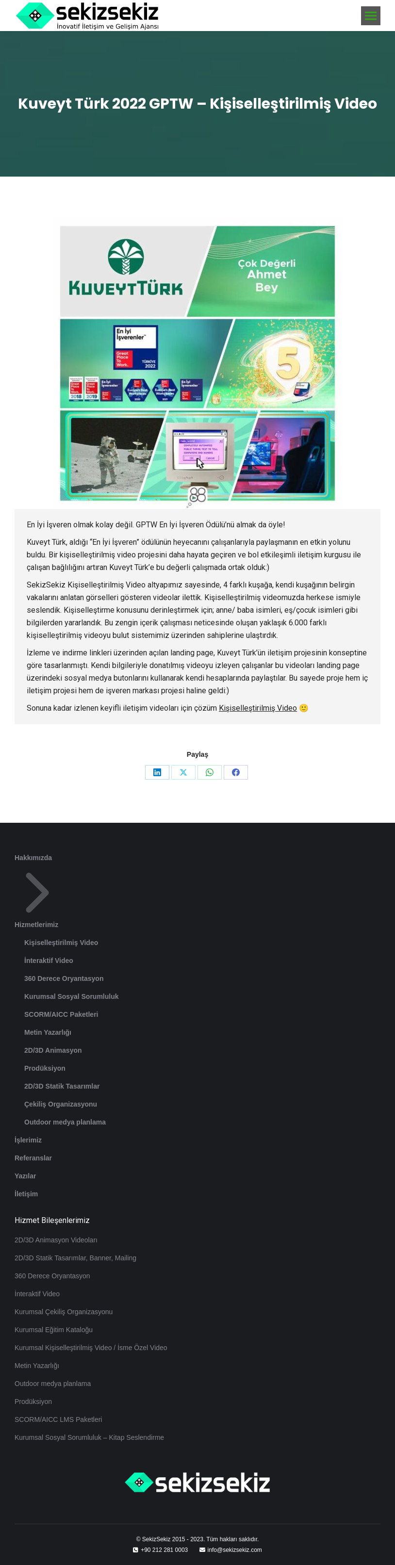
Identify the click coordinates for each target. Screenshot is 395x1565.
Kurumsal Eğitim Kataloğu (54, 1330)
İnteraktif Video (48, 960)
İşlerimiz (28, 1140)
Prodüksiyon (45, 1068)
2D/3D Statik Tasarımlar (61, 1086)
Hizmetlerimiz (37, 899)
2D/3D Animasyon (53, 1050)
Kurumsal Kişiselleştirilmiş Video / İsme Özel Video (91, 1348)
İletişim (26, 1194)
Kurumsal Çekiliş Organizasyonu (64, 1312)
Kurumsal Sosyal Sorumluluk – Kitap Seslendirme (89, 1437)
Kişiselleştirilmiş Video (258, 708)
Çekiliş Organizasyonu (60, 1104)
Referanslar (33, 1158)
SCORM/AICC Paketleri (61, 1014)
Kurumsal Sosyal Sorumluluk (71, 996)
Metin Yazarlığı (47, 1032)
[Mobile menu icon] (370, 15)
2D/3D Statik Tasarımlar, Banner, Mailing (75, 1258)
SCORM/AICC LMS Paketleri (58, 1419)
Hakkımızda (33, 858)
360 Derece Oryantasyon (63, 978)
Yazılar (25, 1176)
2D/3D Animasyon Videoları (56, 1240)
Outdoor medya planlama (65, 1122)
